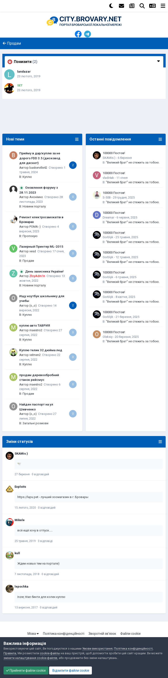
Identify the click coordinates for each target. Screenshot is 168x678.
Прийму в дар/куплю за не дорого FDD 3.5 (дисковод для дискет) (39, 158)
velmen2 (35, 355)
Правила (10, 653)
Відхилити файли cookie (70, 670)
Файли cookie (130, 633)
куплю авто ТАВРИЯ (34, 325)
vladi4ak (108, 177)
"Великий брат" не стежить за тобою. (133, 162)
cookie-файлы (50, 653)
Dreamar (108, 217)
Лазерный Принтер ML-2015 (41, 246)
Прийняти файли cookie (26, 670)
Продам (28, 260)
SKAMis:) (109, 158)
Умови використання (97, 648)
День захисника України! (44, 271)
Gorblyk (108, 237)
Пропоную (30, 236)
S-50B (107, 197)
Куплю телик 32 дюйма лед (40, 350)
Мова (33, 633)
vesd (32, 251)
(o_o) (33, 305)
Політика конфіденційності (63, 633)
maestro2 (35, 330)
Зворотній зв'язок (102, 633)
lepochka (21, 586)
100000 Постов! (114, 153)
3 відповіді (45, 541)
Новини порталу (34, 206)
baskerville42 (38, 167)
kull (17, 553)
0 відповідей (40, 474)
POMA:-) (35, 226)
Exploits (20, 486)
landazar (24, 71)
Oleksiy (108, 337)
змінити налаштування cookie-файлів (30, 658)
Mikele (20, 520)
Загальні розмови (35, 423)
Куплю (27, 177)
